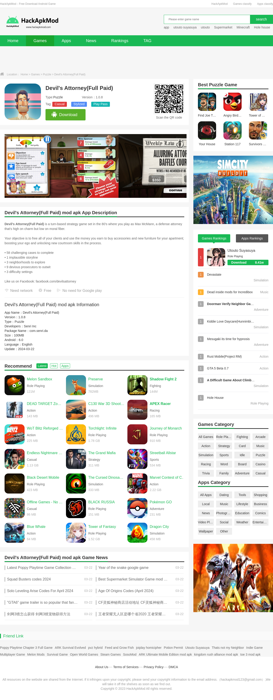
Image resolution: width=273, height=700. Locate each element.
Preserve (95, 379)
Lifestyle (242, 504)
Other (224, 531)
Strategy (224, 446)
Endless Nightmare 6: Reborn (45, 453)
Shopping (260, 495)
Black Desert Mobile (43, 477)
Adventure (242, 473)
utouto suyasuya (185, 27)
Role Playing (224, 437)
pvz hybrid (95, 647)
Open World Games (84, 654)
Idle (242, 455)
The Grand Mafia (102, 453)
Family (224, 473)
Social (224, 522)
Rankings (119, 40)
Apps (66, 40)
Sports (224, 455)
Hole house (262, 27)
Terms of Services (126, 667)
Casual (60, 104)
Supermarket (223, 27)
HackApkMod (219, 3)
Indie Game (254, 647)
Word (224, 464)
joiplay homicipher (149, 647)
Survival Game (57, 654)
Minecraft (243, 27)
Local (206, 504)
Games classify (242, 3)
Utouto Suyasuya (241, 250)
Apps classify (265, 3)
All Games (206, 437)
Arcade (260, 437)
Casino (260, 464)
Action (206, 446)
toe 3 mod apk (250, 654)
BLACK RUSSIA (101, 502)
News (91, 40)
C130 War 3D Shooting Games (106, 404)
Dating (224, 495)
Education (242, 513)
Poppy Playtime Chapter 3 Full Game (26, 647)
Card (242, 446)
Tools (242, 495)
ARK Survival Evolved (70, 647)
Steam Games (110, 654)
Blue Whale (36, 527)
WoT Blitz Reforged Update (45, 428)
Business (260, 504)
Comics (260, 513)
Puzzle (47, 74)
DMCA (173, 667)
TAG (147, 40)
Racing (206, 464)
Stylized (79, 104)
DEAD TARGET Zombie (45, 404)
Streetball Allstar (163, 453)
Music (260, 446)
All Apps (206, 495)
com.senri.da (39, 331)
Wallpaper (206, 531)
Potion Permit (173, 647)
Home (13, 40)
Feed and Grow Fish (119, 647)
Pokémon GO (161, 502)
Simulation (205, 455)
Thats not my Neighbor (228, 647)
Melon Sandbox (39, 379)
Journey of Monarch (166, 428)
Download (64, 114)
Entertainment (260, 522)
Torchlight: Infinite (102, 428)
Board (242, 464)
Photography (224, 513)
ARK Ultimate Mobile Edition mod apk (165, 654)
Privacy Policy (153, 667)
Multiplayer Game (12, 654)
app (166, 27)
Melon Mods (36, 654)
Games (40, 40)
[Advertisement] (136, 58)
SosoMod (129, 654)
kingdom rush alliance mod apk (216, 654)
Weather (242, 522)
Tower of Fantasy (102, 527)
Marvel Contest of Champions (168, 477)
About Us (101, 667)
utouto (205, 27)
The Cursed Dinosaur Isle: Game (106, 477)
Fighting (242, 437)
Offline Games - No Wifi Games (45, 502)
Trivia (206, 473)
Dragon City (159, 527)
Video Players (206, 522)
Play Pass (101, 104)
